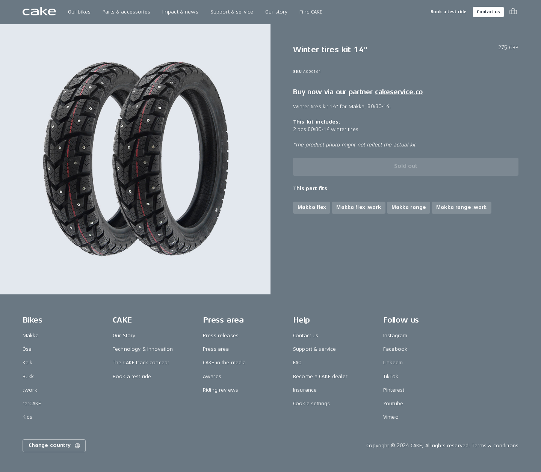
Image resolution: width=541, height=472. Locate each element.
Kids (28, 417)
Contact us (488, 11)
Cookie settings (311, 403)
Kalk (28, 362)
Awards (212, 376)
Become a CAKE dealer (320, 376)
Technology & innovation (143, 349)
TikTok (390, 376)
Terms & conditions (495, 445)
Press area (216, 349)
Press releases (221, 335)
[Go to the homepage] (39, 12)
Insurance (305, 390)
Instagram (395, 335)
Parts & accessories (126, 12)
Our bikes (79, 12)
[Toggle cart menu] (513, 12)
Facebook (395, 349)
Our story (276, 12)
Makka (31, 335)
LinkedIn (393, 362)
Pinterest (393, 390)
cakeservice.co (399, 92)
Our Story (124, 335)
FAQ (297, 362)
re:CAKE (32, 403)
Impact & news (180, 12)
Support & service (231, 12)
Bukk (28, 376)
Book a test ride (448, 11)
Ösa (27, 349)
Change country (55, 445)
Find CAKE (310, 12)
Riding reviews (220, 390)
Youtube (393, 403)
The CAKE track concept (141, 362)
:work (30, 390)
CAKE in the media (224, 362)
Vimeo (391, 417)
